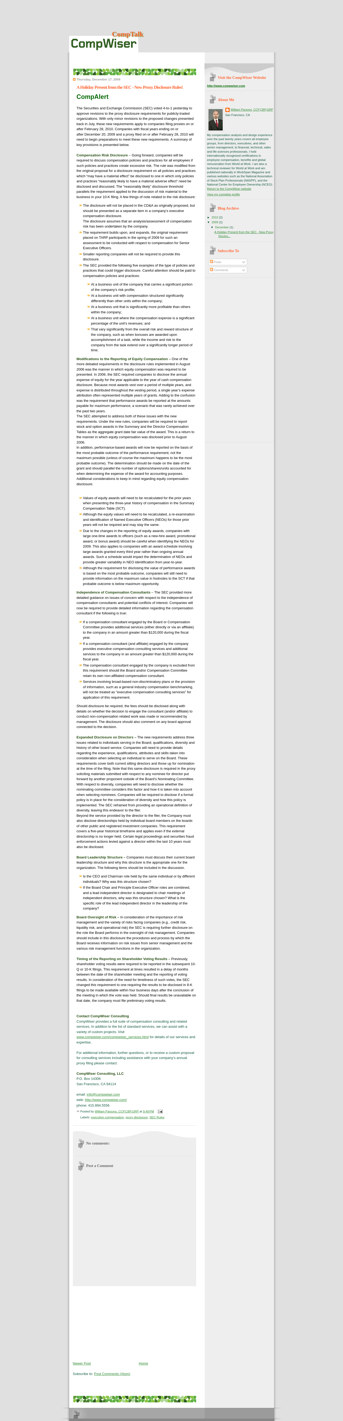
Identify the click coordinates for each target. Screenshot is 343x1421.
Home (143, 1363)
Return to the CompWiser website (229, 188)
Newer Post (82, 1363)
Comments (219, 270)
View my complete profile (223, 194)
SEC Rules (157, 1117)
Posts (215, 262)
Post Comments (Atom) (112, 1374)
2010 (215, 217)
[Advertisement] (113, 1322)
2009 (215, 222)
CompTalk (128, 34)
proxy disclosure (137, 1117)
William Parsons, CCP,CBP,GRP (252, 109)
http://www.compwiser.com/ (106, 1100)
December (222, 227)
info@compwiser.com (103, 1094)
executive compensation (107, 1117)
